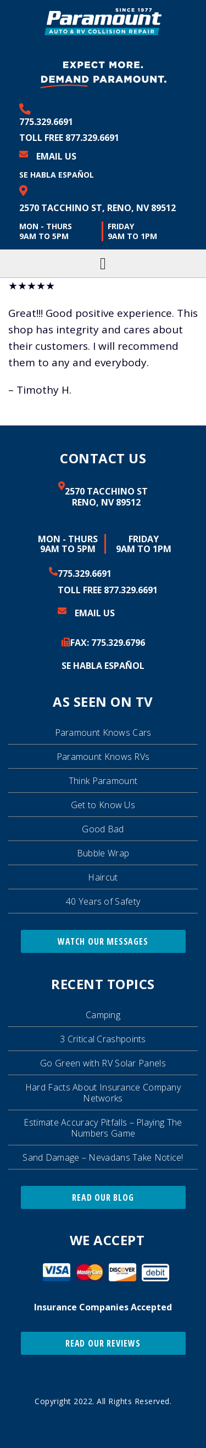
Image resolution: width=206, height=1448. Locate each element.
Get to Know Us (103, 805)
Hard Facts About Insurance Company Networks (103, 1092)
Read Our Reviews (103, 1343)
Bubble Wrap (103, 853)
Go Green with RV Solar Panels (103, 1063)
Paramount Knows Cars (103, 732)
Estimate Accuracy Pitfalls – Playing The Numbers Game (103, 1127)
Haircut (103, 877)
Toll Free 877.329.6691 (69, 138)
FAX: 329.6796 (107, 643)
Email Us (56, 156)
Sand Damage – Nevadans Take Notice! (103, 1157)
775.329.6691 (46, 122)
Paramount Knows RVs (103, 757)
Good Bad (103, 829)
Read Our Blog (102, 1197)
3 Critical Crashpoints (103, 1039)
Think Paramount (103, 781)
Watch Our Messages (103, 941)
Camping (103, 1015)
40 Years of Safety (103, 901)
